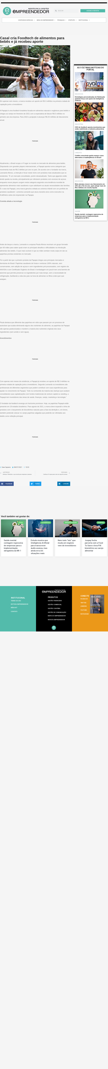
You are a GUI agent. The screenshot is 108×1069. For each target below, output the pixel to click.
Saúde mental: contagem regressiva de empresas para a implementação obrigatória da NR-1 (13, 545)
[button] (7, 484)
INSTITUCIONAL (84, 20)
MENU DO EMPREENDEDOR (46, 20)
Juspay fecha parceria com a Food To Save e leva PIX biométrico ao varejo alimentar (94, 545)
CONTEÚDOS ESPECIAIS (26, 20)
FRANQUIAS (61, 20)
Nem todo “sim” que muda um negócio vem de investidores (67, 543)
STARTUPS (72, 20)
